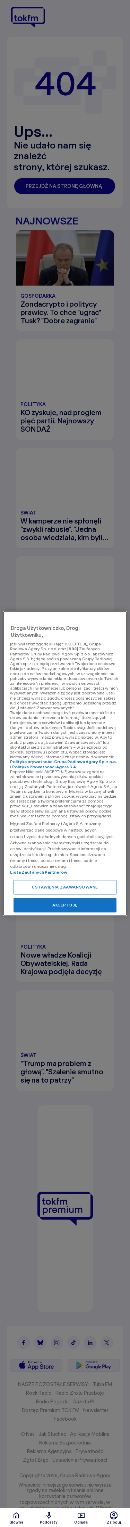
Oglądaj (81, 1517)
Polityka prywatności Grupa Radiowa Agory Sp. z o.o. (63, 762)
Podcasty (49, 1517)
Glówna (16, 1517)
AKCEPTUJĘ (65, 905)
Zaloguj (114, 1517)
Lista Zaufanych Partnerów (38, 872)
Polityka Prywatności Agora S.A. (44, 767)
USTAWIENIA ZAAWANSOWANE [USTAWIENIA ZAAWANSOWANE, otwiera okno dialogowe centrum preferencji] (65, 887)
